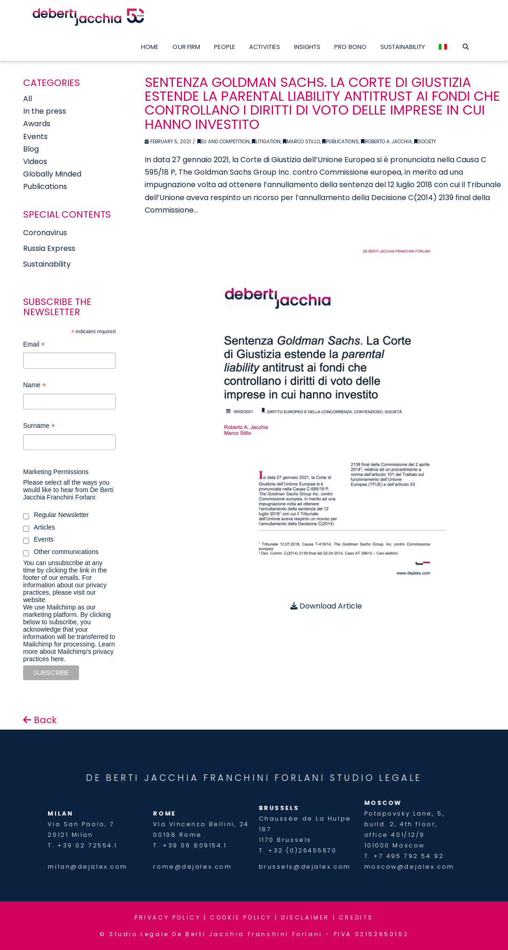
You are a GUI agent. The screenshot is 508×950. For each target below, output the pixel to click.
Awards (36, 123)
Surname (39, 426)
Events (35, 136)
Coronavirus (45, 232)
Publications (340, 141)
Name (34, 386)
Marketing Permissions (56, 471)
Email (34, 345)
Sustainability (47, 264)
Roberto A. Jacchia (386, 141)
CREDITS (356, 917)
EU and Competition (223, 141)
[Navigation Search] (465, 45)
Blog (31, 149)
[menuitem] (443, 45)
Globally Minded (52, 174)
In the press (44, 111)
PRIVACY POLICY (168, 917)
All (27, 98)
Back (40, 719)
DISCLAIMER (305, 917)
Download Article (326, 606)
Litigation (266, 141)
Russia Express (49, 248)
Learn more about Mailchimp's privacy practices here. (69, 651)
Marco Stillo (301, 141)
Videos (35, 161)
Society (425, 141)
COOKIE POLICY (241, 917)
